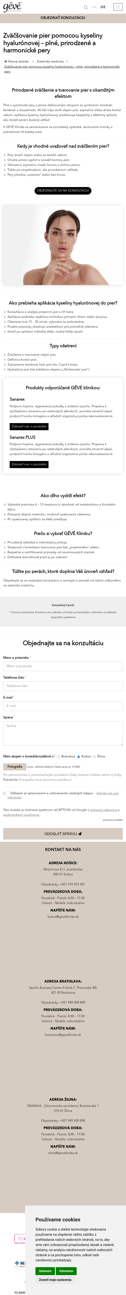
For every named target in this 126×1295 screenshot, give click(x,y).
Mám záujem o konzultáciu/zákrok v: (29, 756)
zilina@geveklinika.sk (63, 1153)
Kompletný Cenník (63, 605)
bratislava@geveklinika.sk (63, 1035)
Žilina (99, 756)
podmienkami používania (21, 815)
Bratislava (66, 756)
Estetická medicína (51, 61)
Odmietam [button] (66, 1271)
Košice (84, 756)
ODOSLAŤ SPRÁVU (62, 834)
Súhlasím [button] (45, 1271)
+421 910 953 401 (72, 884)
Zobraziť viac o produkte (29, 426)
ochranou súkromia (104, 810)
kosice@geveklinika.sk (63, 917)
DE (103, 7)
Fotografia (15, 767)
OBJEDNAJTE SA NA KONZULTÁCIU (63, 190)
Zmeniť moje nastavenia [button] (55, 1280)
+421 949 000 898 (72, 1002)
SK (94, 7)
